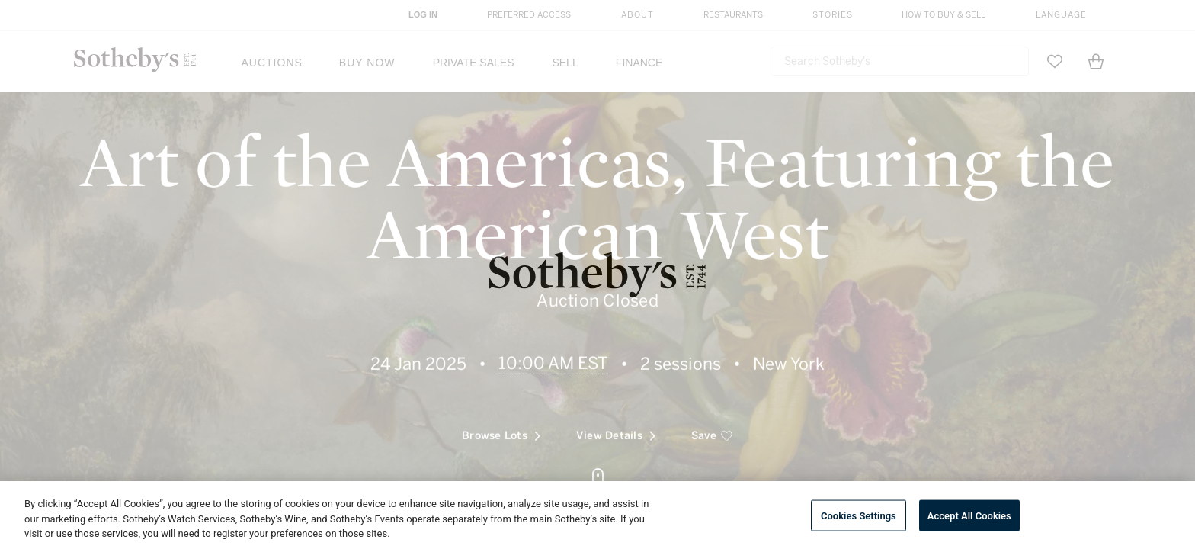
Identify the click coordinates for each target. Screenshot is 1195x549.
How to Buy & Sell (943, 15)
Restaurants (733, 15)
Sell (565, 62)
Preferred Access (529, 15)
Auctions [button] (272, 62)
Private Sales (473, 62)
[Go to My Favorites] (1054, 61)
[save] (712, 423)
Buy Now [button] (367, 62)
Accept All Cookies (969, 515)
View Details (615, 422)
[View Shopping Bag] (1096, 61)
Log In (422, 14)
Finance (639, 62)
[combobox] (900, 61)
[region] (597, 515)
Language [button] (1061, 15)
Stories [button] (832, 15)
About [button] (637, 15)
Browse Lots (501, 422)
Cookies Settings (858, 515)
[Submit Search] (1011, 61)
